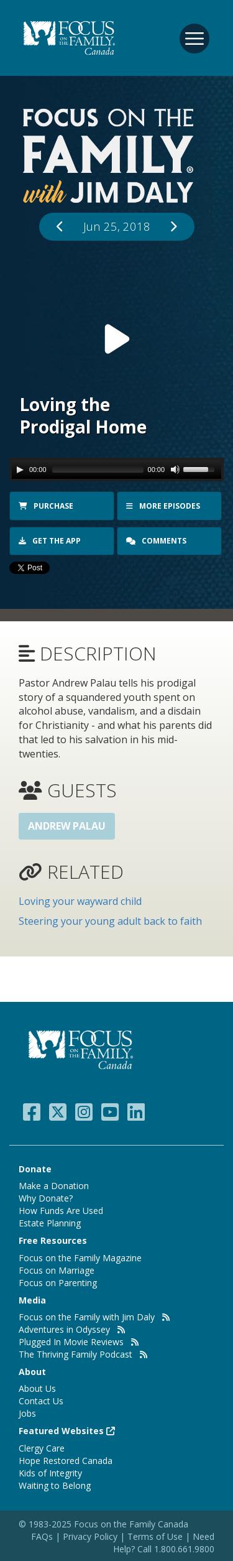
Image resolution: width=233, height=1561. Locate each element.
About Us (37, 1388)
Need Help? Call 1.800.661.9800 (163, 1543)
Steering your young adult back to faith (110, 921)
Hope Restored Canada (65, 1460)
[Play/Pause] (20, 470)
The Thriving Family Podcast (75, 1354)
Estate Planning (50, 1223)
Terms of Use (155, 1536)
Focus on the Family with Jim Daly (87, 1317)
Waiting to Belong (55, 1485)
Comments (157, 540)
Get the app (50, 540)
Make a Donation (54, 1186)
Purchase (46, 506)
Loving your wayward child (80, 901)
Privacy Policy (91, 1536)
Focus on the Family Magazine (80, 1258)
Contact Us (41, 1401)
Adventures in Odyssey (64, 1329)
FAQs (42, 1536)
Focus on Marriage (56, 1270)
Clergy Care (42, 1448)
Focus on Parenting (58, 1283)
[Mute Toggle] (175, 470)
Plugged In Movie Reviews (71, 1342)
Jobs (27, 1413)
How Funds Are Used (61, 1210)
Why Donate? (46, 1198)
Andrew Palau (67, 826)
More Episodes (163, 506)
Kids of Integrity (50, 1473)
